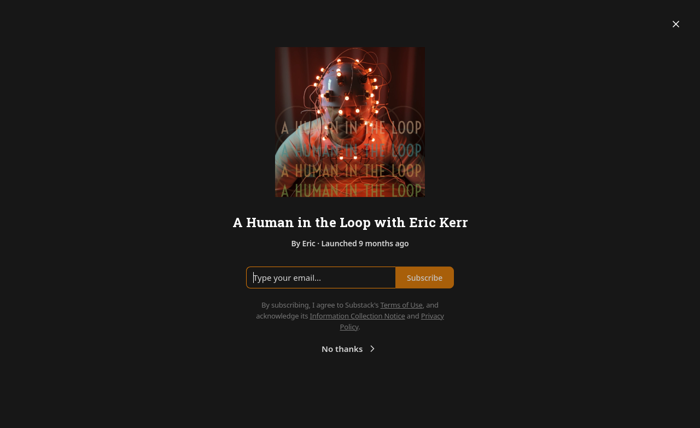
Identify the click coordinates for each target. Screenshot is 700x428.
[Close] (676, 24)
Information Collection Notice (357, 316)
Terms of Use (402, 305)
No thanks (350, 348)
